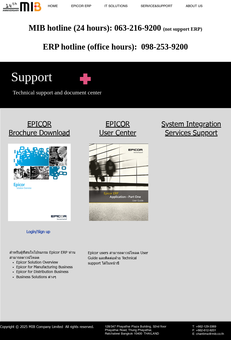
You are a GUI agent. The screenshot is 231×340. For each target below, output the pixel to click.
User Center (117, 133)
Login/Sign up (38, 232)
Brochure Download (39, 133)
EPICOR (39, 124)
